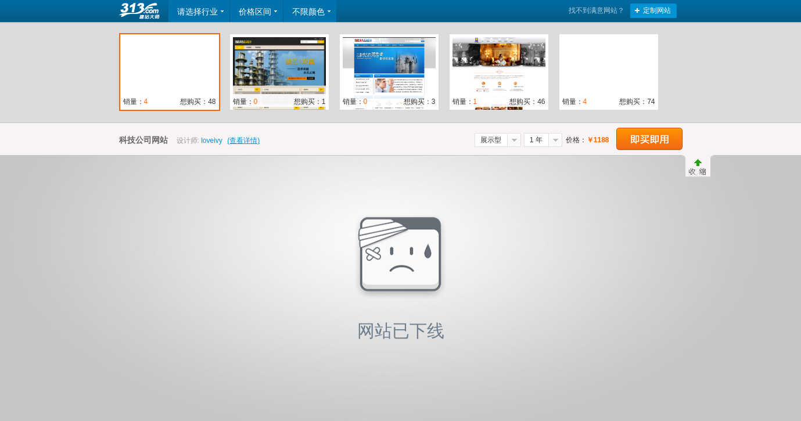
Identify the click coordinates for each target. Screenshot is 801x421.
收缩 (698, 166)
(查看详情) (243, 140)
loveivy (211, 140)
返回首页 (140, 11)
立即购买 (649, 139)
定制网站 (657, 10)
